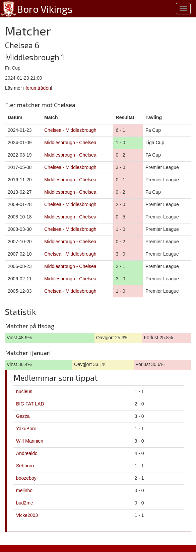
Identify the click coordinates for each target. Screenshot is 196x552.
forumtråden (38, 88)
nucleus (24, 391)
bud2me (24, 502)
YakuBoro (26, 428)
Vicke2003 (27, 515)
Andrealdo (27, 453)
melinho (24, 490)
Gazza (22, 416)
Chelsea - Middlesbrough (70, 130)
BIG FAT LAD (30, 403)
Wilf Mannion (29, 441)
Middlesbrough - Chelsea (70, 142)
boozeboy (26, 478)
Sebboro (25, 465)
